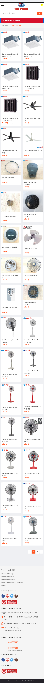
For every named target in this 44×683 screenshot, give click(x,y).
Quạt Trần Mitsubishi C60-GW (33, 150)
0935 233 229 (13, 642)
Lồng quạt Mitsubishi (30, 275)
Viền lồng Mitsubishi (8, 177)
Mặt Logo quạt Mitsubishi (9, 247)
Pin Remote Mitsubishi (9, 216)
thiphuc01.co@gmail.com (16, 628)
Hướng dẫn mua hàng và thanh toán (12, 582)
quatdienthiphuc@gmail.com (13, 630)
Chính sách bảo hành (7, 577)
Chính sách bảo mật (7, 574)
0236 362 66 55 (33, 623)
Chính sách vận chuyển (8, 579)
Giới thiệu (4, 585)
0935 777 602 (13, 648)
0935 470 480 (13, 623)
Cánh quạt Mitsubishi (30, 248)
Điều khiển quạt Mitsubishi (10, 307)
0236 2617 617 (23, 623)
